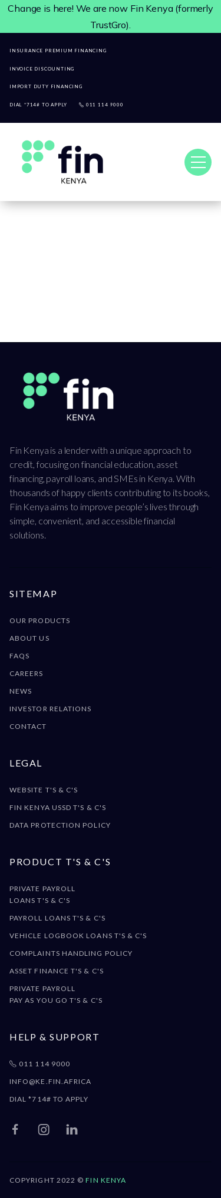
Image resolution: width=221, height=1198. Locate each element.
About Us (29, 638)
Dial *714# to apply (38, 105)
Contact (28, 726)
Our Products (39, 620)
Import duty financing (47, 86)
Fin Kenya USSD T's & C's (57, 807)
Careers (26, 673)
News (20, 691)
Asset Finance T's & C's (56, 970)
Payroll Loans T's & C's (57, 917)
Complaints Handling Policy (71, 953)
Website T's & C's (43, 789)
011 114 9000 (101, 105)
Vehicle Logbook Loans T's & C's (78, 935)
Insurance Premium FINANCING (59, 50)
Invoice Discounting (43, 69)
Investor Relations (50, 708)
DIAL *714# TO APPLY (49, 1099)
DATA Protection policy (60, 825)
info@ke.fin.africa (50, 1081)
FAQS (19, 655)
